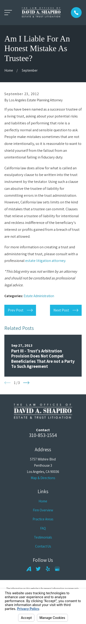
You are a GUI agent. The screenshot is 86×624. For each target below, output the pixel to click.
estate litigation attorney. (45, 260)
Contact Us (43, 546)
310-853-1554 (43, 435)
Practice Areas (43, 519)
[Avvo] (28, 568)
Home (43, 501)
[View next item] (26, 383)
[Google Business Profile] (57, 568)
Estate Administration (39, 296)
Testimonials (43, 537)
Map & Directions (43, 478)
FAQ (43, 528)
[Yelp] (47, 568)
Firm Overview (43, 510)
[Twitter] (38, 568)
